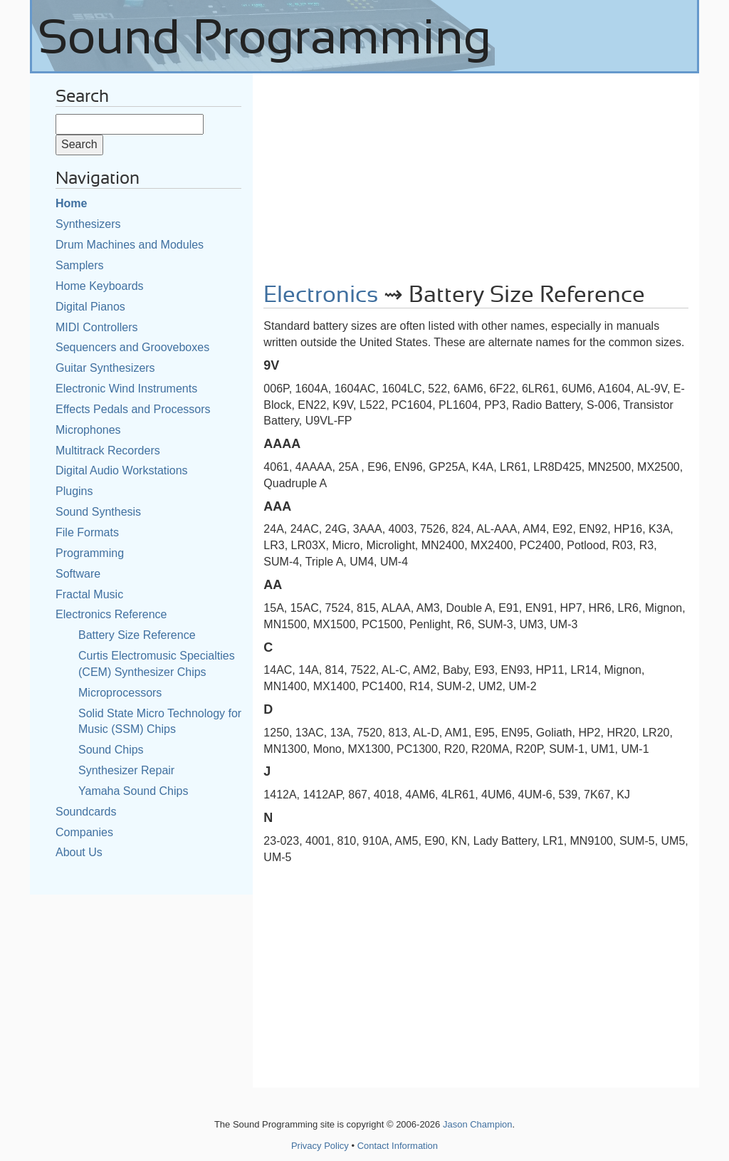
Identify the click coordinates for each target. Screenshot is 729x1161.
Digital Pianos (90, 307)
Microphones (88, 430)
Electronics (320, 294)
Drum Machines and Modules (130, 245)
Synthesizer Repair (126, 770)
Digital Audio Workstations (122, 470)
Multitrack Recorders (108, 450)
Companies (84, 832)
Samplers (80, 265)
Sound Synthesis (98, 512)
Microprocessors (120, 693)
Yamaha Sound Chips (133, 791)
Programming (90, 553)
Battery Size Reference (137, 635)
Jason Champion (478, 1124)
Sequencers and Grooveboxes (132, 347)
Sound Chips (111, 750)
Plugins (74, 491)
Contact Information (397, 1145)
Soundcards (86, 812)
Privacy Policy (320, 1145)
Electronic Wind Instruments (126, 388)
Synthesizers (88, 224)
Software (78, 574)
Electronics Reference (111, 614)
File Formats (87, 532)
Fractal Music (89, 594)
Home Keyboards (100, 286)
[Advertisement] (475, 173)
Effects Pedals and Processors (133, 409)
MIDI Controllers (97, 327)
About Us (79, 852)
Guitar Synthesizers (105, 368)
